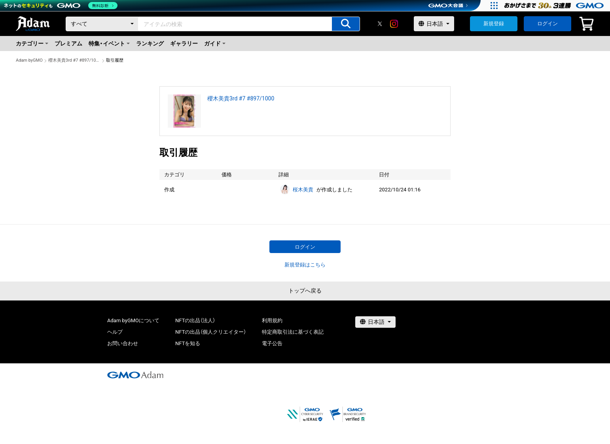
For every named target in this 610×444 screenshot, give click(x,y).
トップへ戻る (305, 290)
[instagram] (394, 24)
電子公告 (272, 343)
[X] (380, 24)
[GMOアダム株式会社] (135, 374)
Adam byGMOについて (133, 320)
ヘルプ (115, 332)
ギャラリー (184, 43)
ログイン (547, 23)
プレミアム (68, 43)
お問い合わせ (122, 343)
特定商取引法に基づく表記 (293, 332)
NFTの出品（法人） (195, 320)
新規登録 (493, 23)
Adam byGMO (29, 60)
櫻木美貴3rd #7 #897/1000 (74, 60)
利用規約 (272, 320)
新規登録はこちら (305, 265)
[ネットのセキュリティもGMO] (60, 5)
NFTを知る (187, 343)
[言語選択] (434, 23)
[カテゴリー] (102, 24)
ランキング (150, 43)
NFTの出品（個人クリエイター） (210, 332)
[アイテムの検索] (346, 24)
